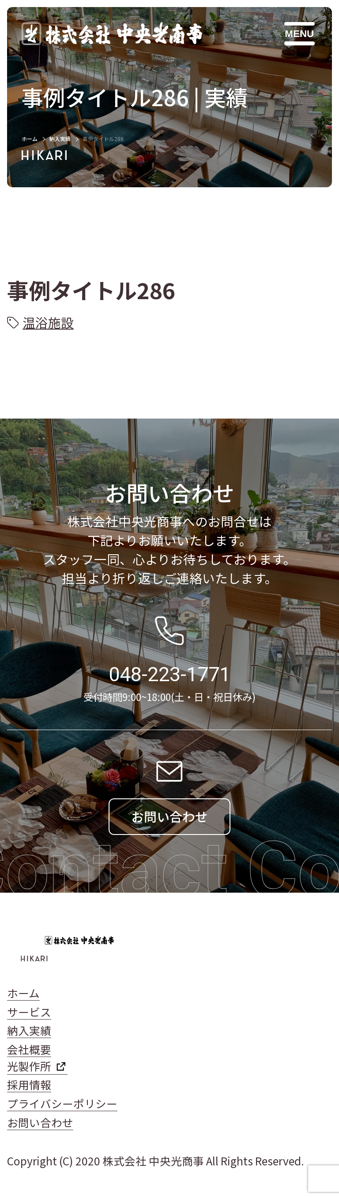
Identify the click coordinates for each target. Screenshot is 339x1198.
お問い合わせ (40, 1122)
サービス (29, 1012)
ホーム (30, 138)
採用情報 (29, 1084)
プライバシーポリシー (62, 1103)
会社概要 (29, 1049)
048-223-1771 (169, 674)
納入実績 (60, 138)
